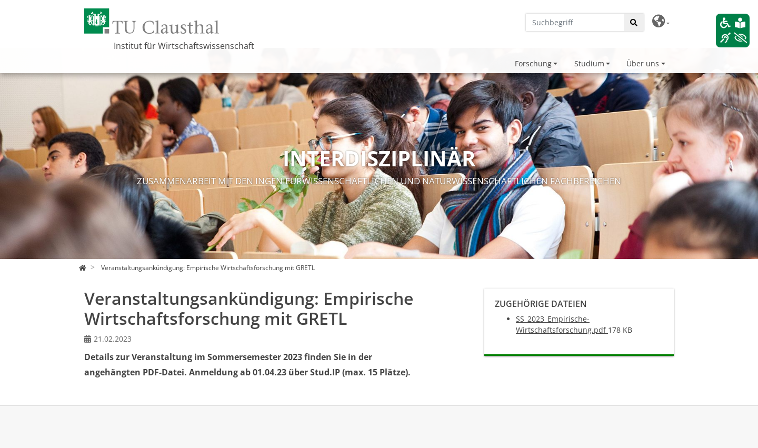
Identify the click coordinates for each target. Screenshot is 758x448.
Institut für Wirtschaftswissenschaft (184, 46)
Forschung (533, 63)
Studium (589, 63)
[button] (661, 21)
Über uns (642, 63)
